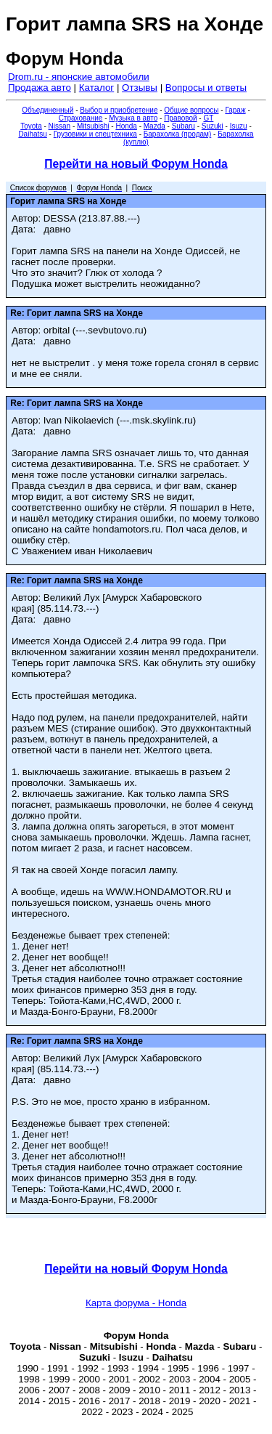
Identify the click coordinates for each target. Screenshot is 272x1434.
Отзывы (139, 87)
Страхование (81, 118)
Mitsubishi (93, 126)
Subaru (183, 126)
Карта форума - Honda (136, 1302)
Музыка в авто (133, 118)
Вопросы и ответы (206, 87)
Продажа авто (39, 87)
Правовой (180, 118)
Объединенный (47, 110)
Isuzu (238, 126)
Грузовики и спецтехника (95, 134)
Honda (125, 126)
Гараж (235, 110)
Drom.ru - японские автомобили (78, 76)
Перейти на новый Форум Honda (135, 164)
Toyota (30, 126)
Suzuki (212, 126)
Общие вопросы (191, 110)
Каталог (96, 87)
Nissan (60, 126)
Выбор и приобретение (118, 110)
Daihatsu (32, 134)
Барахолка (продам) (178, 134)
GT (208, 118)
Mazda (154, 126)
